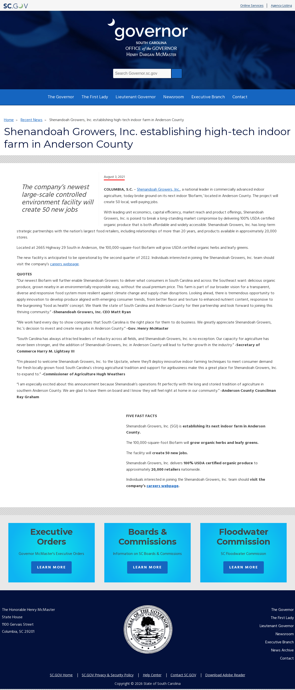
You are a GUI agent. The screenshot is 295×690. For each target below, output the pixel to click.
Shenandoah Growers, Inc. (158, 189)
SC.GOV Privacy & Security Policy (108, 675)
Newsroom (173, 97)
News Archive (282, 651)
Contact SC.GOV (183, 675)
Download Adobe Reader (225, 675)
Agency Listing (281, 5)
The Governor (61, 97)
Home (9, 120)
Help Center (152, 675)
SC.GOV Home (61, 675)
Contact (239, 97)
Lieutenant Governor (136, 97)
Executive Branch (208, 97)
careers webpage (64, 264)
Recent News (31, 120)
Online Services (252, 5)
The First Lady (94, 97)
